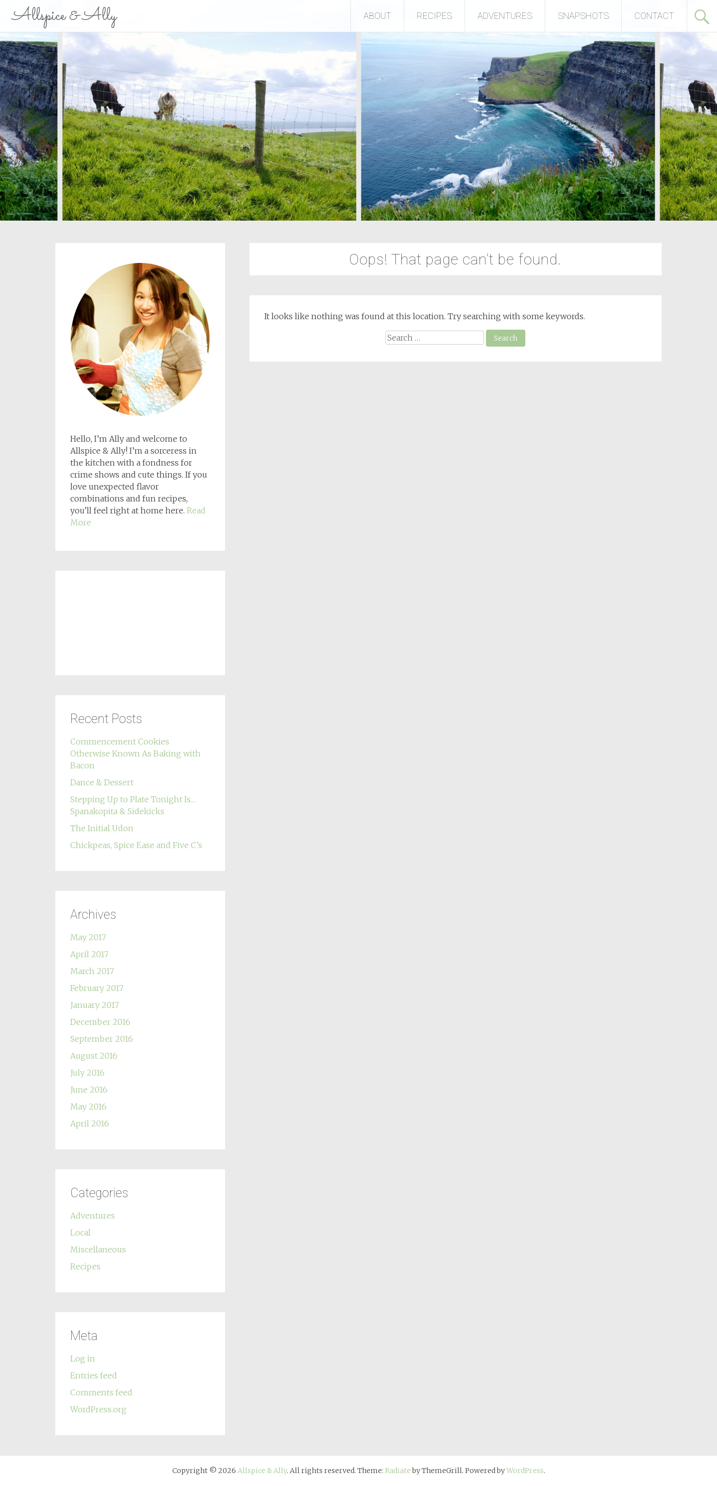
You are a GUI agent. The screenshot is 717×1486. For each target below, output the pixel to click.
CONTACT (654, 15)
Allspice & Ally (64, 16)
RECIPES (434, 15)
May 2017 (88, 937)
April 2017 (89, 954)
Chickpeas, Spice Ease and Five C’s (136, 845)
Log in (82, 1358)
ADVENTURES (505, 15)
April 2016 (89, 1123)
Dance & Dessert (101, 782)
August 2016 (94, 1056)
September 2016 (101, 1039)
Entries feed (93, 1375)
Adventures (92, 1216)
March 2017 (92, 971)
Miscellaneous (98, 1249)
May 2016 (88, 1107)
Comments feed (101, 1392)
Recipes (85, 1266)
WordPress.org (98, 1409)
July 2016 (87, 1073)
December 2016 (100, 1022)
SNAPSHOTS (583, 15)
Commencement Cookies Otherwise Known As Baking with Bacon (135, 753)
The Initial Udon (101, 828)
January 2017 (94, 1005)
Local (80, 1233)
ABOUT (377, 15)
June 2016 (89, 1090)
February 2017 (96, 988)
